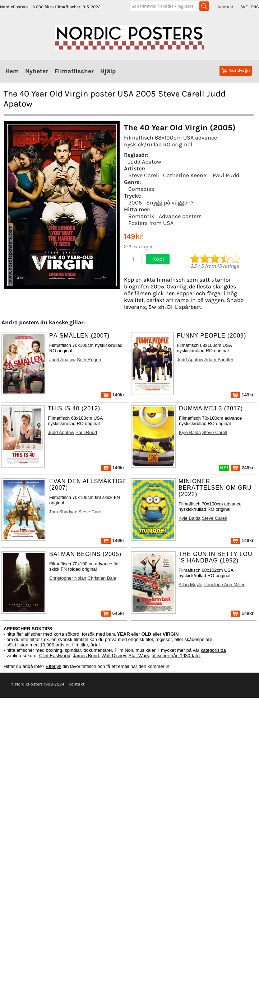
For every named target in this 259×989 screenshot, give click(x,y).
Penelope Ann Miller (224, 584)
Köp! (158, 258)
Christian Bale (102, 578)
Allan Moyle (190, 584)
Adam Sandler (218, 359)
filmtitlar (80, 644)
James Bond (86, 655)
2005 (135, 202)
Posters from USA (151, 223)
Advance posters (180, 216)
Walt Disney (113, 655)
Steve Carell (143, 175)
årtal (95, 644)
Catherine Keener (185, 175)
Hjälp (108, 71)
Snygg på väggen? (170, 202)
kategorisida (213, 650)
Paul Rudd (226, 175)
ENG (255, 6)
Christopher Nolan (67, 578)
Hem (12, 71)
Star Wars (139, 655)
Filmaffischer (74, 71)
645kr (112, 613)
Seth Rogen (89, 359)
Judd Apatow (144, 161)
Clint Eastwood (54, 655)
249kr (242, 467)
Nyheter (36, 71)
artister (63, 644)
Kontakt (226, 6)
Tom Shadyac (63, 511)
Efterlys (53, 666)
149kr (112, 394)
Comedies (141, 188)
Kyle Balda (190, 432)
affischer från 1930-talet (176, 655)
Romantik (141, 216)
